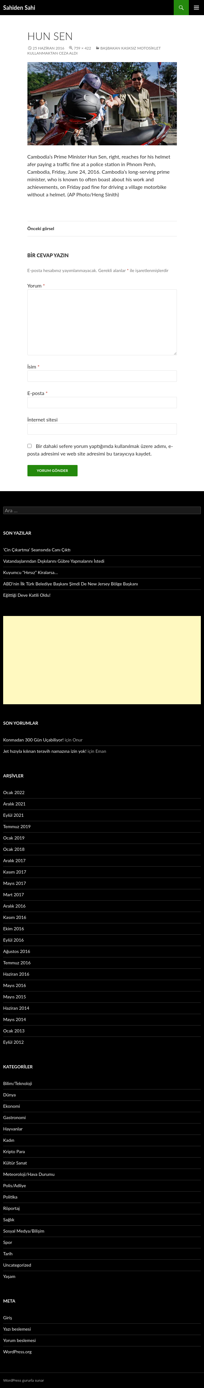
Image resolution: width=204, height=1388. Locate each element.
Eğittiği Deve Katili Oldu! (26, 595)
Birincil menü (196, 7)
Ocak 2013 (14, 1030)
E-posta (37, 393)
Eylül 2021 (13, 815)
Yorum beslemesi (19, 1340)
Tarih (8, 1253)
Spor (7, 1242)
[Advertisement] (102, 660)
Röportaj (11, 1208)
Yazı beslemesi (17, 1329)
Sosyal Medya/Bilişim (23, 1231)
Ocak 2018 (14, 849)
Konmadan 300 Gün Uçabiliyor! (33, 739)
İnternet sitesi (42, 419)
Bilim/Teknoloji (17, 1083)
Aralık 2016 (14, 906)
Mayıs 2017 (14, 883)
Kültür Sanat (15, 1162)
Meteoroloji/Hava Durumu (29, 1174)
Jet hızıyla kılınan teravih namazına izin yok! (44, 751)
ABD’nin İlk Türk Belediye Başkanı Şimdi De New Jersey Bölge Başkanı (70, 583)
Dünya (9, 1094)
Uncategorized (17, 1265)
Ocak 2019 (14, 837)
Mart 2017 (13, 894)
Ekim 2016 (13, 928)
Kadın (8, 1140)
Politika (10, 1196)
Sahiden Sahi (19, 7)
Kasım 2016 (14, 917)
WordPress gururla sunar (23, 1380)
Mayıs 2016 (14, 985)
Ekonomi (11, 1106)
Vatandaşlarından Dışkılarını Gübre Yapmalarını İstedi (53, 561)
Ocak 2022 (14, 792)
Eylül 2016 (13, 940)
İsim (33, 366)
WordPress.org (17, 1351)
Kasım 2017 (14, 871)
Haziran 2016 (16, 974)
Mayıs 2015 (14, 996)
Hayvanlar (13, 1128)
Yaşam (9, 1276)
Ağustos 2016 (16, 951)
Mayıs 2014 (14, 1019)
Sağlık (9, 1219)
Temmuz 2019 (17, 826)
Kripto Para (14, 1151)
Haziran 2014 (16, 1008)
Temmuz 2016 (17, 962)
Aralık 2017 (14, 860)
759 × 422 (82, 48)
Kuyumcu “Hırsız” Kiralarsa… (30, 572)
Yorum (36, 285)
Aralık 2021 (14, 803)
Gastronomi (14, 1117)
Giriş (7, 1317)
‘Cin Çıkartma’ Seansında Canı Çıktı (37, 549)
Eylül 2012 (13, 1042)
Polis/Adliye (14, 1185)
